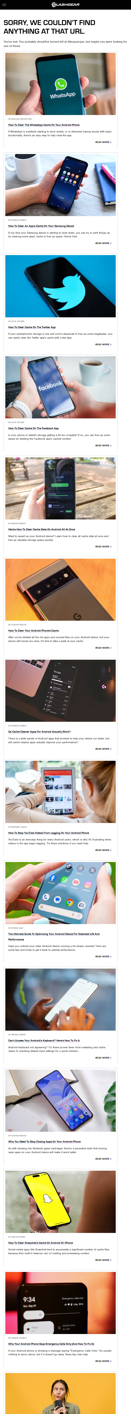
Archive (59, 1365)
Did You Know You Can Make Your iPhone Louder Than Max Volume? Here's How (96, 1310)
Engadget (43, 1385)
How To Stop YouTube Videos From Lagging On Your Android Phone (95, 347)
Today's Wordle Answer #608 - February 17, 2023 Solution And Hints (34, 876)
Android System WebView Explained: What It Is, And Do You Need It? (95, 1222)
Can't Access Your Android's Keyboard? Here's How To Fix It (95, 435)
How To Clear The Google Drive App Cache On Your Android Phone (33, 788)
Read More (50, 125)
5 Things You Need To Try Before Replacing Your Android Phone (92, 876)
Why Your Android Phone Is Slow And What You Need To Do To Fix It (95, 699)
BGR (77, 1385)
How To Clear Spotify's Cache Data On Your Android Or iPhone (32, 964)
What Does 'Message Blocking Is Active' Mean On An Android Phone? (33, 699)
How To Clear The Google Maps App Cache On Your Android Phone (92, 964)
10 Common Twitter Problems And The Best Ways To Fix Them (96, 788)
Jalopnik (57, 1385)
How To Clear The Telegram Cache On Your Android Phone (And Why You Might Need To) (33, 1052)
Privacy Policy (80, 1365)
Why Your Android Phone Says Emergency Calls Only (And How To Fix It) (33, 612)
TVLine (68, 1385)
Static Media (49, 1370)
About (44, 1365)
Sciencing (88, 1385)
